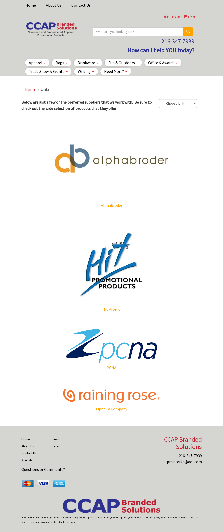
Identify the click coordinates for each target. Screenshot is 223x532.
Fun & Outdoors (123, 62)
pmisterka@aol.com (184, 461)
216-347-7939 (190, 455)
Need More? (115, 71)
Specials (26, 460)
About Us (53, 5)
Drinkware (88, 62)
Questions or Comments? (43, 469)
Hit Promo (111, 309)
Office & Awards (163, 62)
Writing (86, 71)
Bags (61, 62)
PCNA (111, 367)
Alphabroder (111, 205)
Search (57, 439)
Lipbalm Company (111, 408)
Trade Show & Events (48, 71)
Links (56, 446)
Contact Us (81, 5)
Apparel (37, 62)
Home (30, 5)
